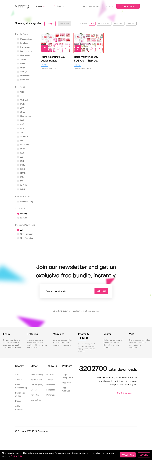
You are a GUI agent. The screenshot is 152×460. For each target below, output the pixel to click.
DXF (20, 120)
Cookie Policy (17, 456)
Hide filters (64, 23)
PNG (20, 104)
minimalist (23, 76)
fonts (21, 64)
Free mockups (66, 389)
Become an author (20, 394)
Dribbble (50, 375)
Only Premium (25, 234)
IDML (21, 169)
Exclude (22, 218)
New (92, 23)
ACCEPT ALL (128, 455)
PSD (20, 141)
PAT (20, 161)
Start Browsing (124, 393)
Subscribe (101, 291)
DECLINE (144, 455)
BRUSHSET (24, 145)
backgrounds (24, 51)
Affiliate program (19, 407)
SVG (20, 133)
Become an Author (92, 6)
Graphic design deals (67, 376)
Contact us (36, 400)
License (34, 390)
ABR (20, 157)
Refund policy (37, 385)
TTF (20, 96)
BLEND (22, 185)
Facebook (50, 390)
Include (22, 214)
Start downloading (21, 386)
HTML (21, 173)
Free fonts (66, 383)
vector (21, 60)
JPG (20, 108)
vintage (22, 72)
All (19, 230)
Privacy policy (37, 375)
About (18, 375)
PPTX (21, 149)
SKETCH (22, 137)
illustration (23, 55)
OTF (20, 92)
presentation (24, 39)
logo (21, 68)
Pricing (18, 401)
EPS (20, 124)
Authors (18, 380)
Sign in (109, 6)
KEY (20, 153)
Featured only (25, 202)
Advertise (35, 395)
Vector (44, 65)
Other (21, 112)
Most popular (104, 23)
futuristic (23, 80)
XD (20, 181)
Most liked (118, 23)
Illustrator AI (24, 116)
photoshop (23, 47)
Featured (131, 23)
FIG (20, 177)
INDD (21, 165)
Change (50, 24)
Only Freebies (25, 238)
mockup (22, 43)
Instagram (50, 385)
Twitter (49, 380)
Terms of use (36, 380)
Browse (42, 6)
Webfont (22, 100)
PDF (20, 129)
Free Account (128, 6)
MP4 (21, 189)
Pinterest (50, 395)
